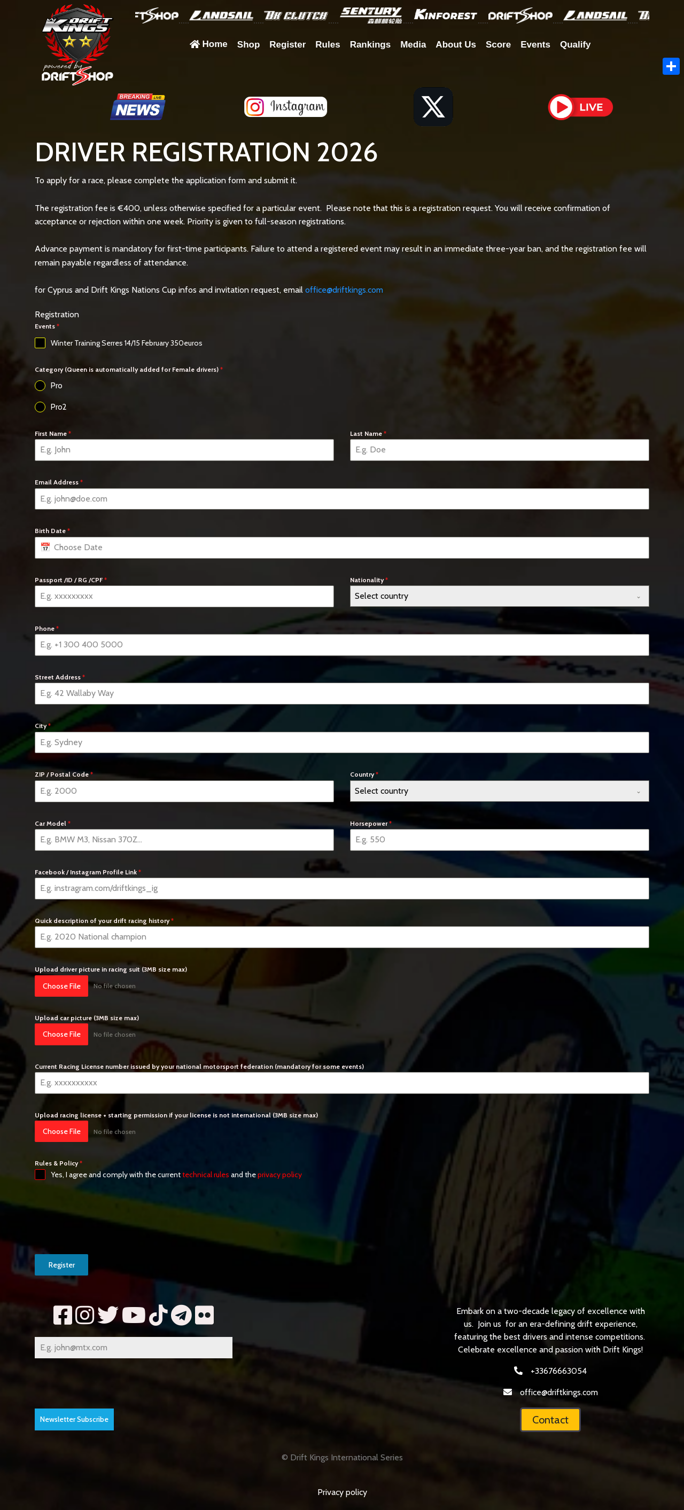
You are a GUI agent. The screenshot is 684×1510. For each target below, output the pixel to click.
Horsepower (371, 823)
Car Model (53, 823)
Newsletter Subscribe (74, 1419)
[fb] (62, 1315)
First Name (53, 433)
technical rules (205, 1174)
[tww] (108, 1315)
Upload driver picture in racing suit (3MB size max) (111, 969)
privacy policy (280, 1174)
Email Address (59, 482)
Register (62, 1265)
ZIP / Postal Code (64, 774)
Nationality (369, 580)
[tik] (158, 1315)
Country (364, 774)
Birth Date (52, 531)
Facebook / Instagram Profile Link (88, 872)
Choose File (62, 986)
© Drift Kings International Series (342, 1457)
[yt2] (134, 1315)
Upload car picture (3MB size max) (87, 1018)
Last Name (368, 433)
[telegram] (181, 1315)
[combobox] (499, 596)
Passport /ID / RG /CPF (71, 580)
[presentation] (116, 1217)
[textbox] (489, 596)
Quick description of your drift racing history (104, 921)
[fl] (204, 1315)
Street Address (60, 677)
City (43, 726)
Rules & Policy (58, 1163)
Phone (47, 628)
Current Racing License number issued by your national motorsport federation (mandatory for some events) (199, 1066)
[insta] (84, 1315)
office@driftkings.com (344, 290)
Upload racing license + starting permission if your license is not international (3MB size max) (176, 1115)
